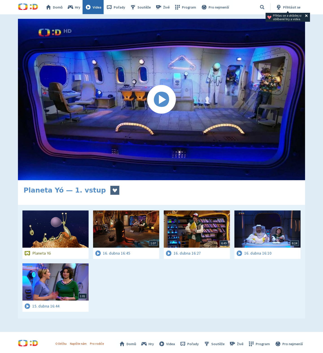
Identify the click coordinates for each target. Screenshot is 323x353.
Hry (74, 7)
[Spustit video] (161, 99)
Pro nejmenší (215, 7)
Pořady (115, 7)
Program (185, 7)
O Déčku (61, 344)
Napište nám (78, 344)
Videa (93, 7)
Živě (162, 7)
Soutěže (140, 7)
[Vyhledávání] (262, 7)
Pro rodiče (97, 344)
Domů (54, 7)
